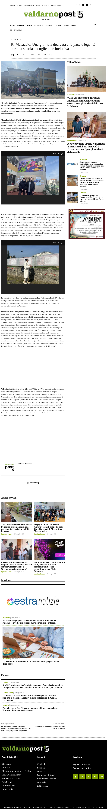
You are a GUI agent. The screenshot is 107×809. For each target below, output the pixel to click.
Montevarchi (72, 140)
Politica (5, 682)
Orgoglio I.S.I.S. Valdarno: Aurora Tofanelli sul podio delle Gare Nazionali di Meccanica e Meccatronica (48, 527)
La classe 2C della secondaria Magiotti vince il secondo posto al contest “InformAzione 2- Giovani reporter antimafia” (16, 565)
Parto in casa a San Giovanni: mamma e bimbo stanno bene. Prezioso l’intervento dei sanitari (30, 709)
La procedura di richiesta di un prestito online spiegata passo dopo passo (31, 662)
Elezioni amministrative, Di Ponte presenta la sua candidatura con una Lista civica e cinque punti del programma (16, 728)
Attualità (70, 94)
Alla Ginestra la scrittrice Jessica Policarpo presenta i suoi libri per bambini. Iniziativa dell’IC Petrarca (16, 527)
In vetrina (6, 618)
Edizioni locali (8, 693)
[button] (95, 25)
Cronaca (6, 705)
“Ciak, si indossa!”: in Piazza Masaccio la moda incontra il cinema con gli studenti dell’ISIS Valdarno (85, 102)
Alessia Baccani (22, 55)
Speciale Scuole (16, 40)
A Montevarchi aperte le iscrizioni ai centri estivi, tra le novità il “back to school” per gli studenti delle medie (86, 148)
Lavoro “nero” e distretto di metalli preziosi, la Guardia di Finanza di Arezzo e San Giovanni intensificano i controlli (92, 182)
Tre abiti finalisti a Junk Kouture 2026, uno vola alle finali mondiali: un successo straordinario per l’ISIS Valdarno (49, 566)
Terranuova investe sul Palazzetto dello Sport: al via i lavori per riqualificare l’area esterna (92, 198)
